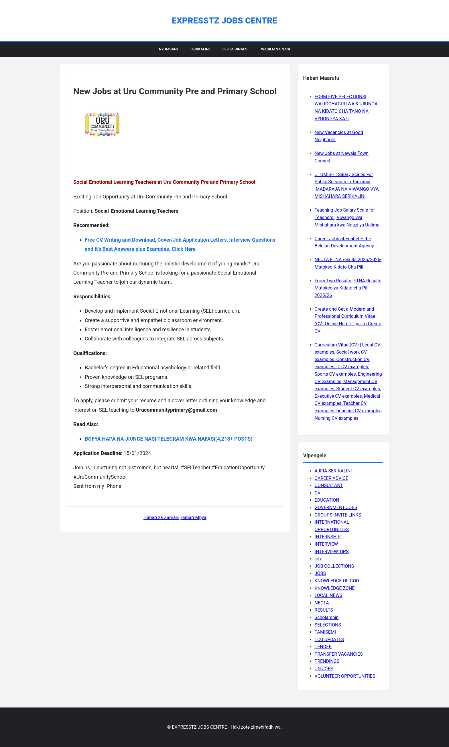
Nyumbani (168, 49)
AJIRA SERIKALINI (333, 471)
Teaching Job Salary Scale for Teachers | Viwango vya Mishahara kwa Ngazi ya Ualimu (347, 217)
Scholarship (327, 617)
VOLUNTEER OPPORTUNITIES (345, 676)
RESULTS (324, 610)
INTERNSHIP (328, 536)
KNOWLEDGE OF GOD (337, 581)
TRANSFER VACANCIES (339, 654)
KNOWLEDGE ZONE (335, 588)
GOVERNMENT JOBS (336, 507)
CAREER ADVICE (331, 478)
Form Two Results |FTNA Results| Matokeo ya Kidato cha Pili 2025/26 (349, 288)
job (318, 558)
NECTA (322, 603)
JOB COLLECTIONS (334, 566)
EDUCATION (327, 500)
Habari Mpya (193, 517)
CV (318, 493)
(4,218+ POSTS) (234, 439)
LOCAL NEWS (328, 595)
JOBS (320, 573)
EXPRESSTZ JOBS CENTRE (224, 20)
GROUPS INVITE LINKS (338, 515)
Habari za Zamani (161, 517)
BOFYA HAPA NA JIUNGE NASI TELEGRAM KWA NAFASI (150, 439)
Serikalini (200, 49)
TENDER (323, 646)
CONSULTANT (329, 485)
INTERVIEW (326, 544)
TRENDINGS (327, 661)
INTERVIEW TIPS (332, 551)
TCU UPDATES (329, 639)
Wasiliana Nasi (275, 49)
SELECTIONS (328, 625)
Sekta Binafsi (235, 49)
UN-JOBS (324, 668)
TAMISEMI (325, 632)
